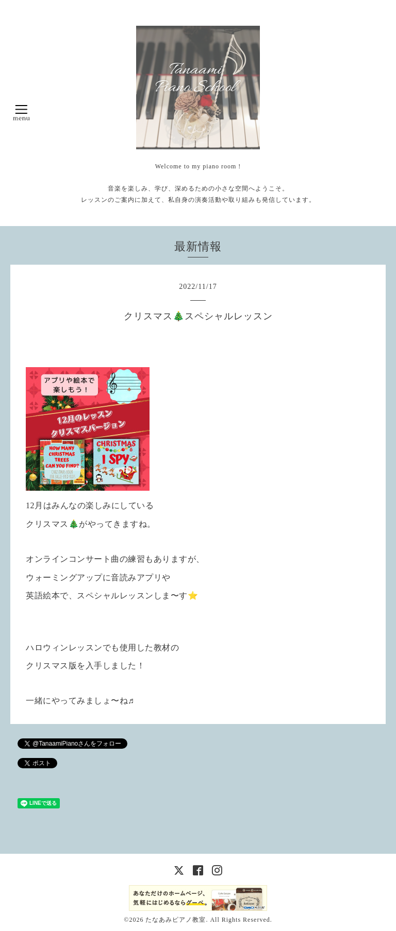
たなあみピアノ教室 (175, 919)
